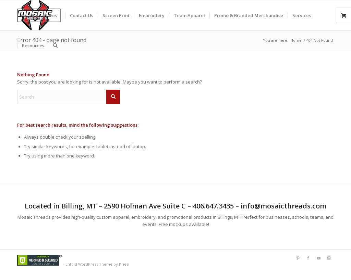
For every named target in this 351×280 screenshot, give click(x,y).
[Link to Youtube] (318, 258)
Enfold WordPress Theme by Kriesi (97, 264)
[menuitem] (41, 15)
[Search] (55, 45)
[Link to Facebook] (308, 258)
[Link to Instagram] (329, 258)
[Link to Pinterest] (298, 258)
